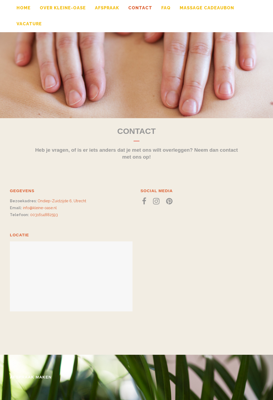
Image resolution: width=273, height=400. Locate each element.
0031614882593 (44, 215)
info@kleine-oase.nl (40, 208)
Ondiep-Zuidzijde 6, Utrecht (62, 201)
